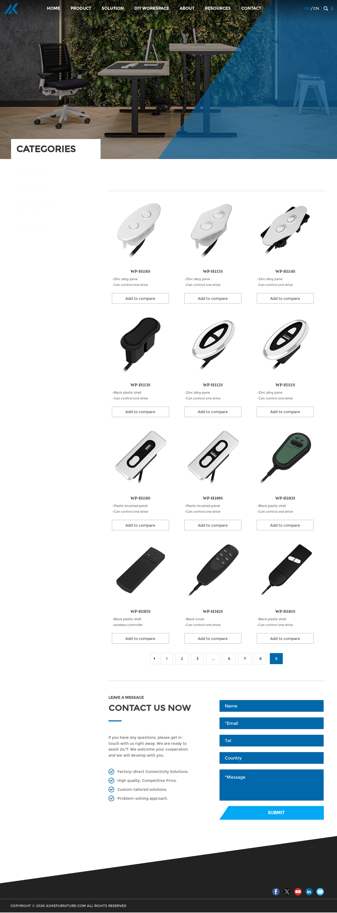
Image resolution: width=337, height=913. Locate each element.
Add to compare (140, 298)
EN (307, 9)
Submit (276, 813)
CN (316, 9)
